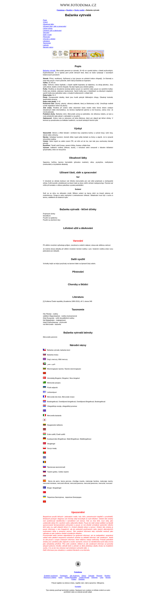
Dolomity (94, 577)
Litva (101, 577)
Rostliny (69, 10)
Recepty (99, 576)
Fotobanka (64, 576)
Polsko (73, 579)
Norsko (108, 577)
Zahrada (91, 576)
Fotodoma (61, 10)
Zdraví (84, 576)
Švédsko (81, 579)
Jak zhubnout (74, 576)
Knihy (61, 577)
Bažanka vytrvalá (49, 70)
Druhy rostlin (79, 10)
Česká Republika (71, 577)
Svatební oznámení (51, 576)
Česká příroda (84, 577)
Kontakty (78, 586)
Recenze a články (50, 577)
